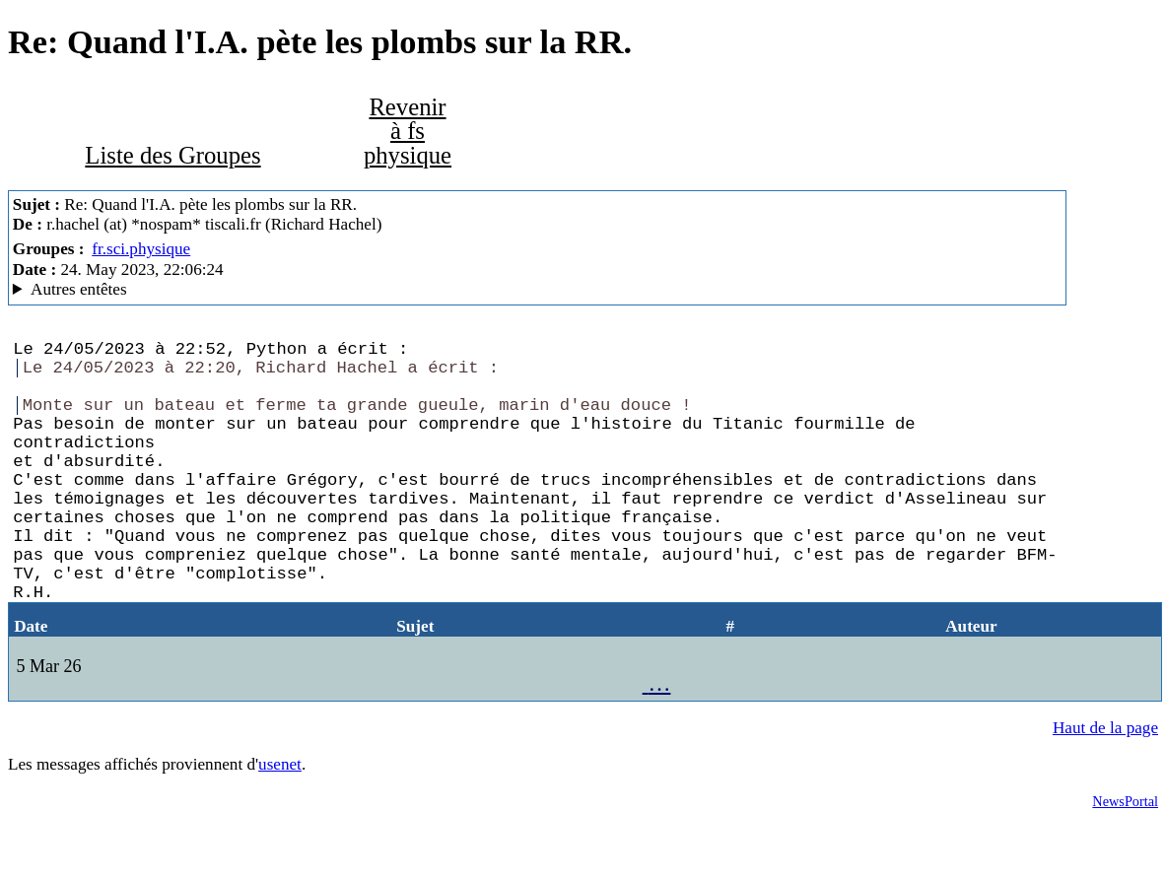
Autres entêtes (79, 289)
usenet (280, 819)
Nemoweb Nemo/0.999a (538, 290)
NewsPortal (1125, 856)
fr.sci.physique (141, 248)
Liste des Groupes (172, 155)
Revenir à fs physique (407, 131)
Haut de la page (1105, 783)
